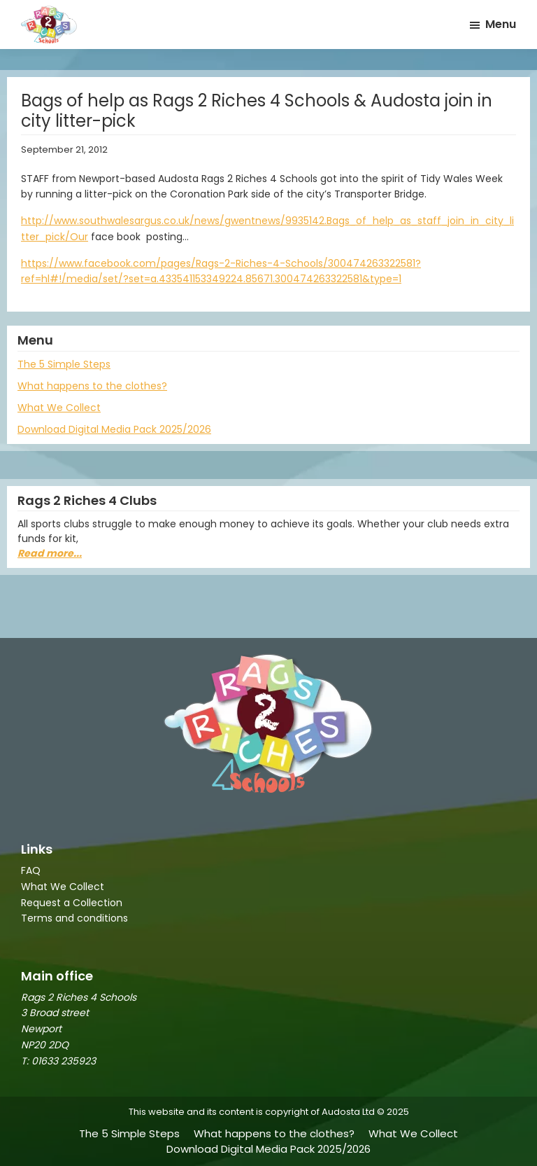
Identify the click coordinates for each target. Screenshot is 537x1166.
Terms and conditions (74, 918)
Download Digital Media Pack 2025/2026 (114, 429)
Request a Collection (71, 903)
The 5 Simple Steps (63, 364)
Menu (500, 24)
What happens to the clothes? (92, 386)
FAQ (31, 870)
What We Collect (59, 408)
